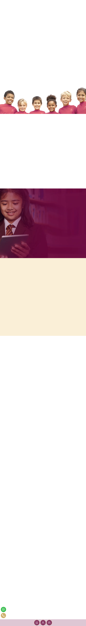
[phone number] (3, 615)
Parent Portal (43, 622)
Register (49, 622)
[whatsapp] (3, 609)
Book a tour (37, 622)
